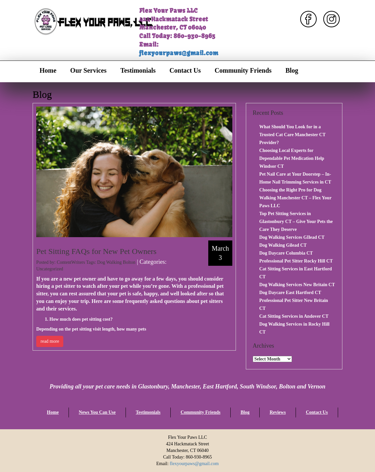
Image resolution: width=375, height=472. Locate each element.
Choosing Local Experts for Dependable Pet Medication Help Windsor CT (291, 158)
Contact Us (185, 70)
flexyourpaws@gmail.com (178, 53)
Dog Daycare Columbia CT (286, 253)
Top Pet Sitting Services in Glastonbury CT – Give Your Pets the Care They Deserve (296, 221)
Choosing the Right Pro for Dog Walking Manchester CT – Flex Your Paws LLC (295, 197)
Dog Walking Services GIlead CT (292, 237)
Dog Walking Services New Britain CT (297, 284)
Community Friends (243, 70)
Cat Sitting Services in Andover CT (294, 316)
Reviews (278, 412)
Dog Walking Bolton (116, 262)
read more (50, 341)
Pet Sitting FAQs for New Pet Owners (96, 251)
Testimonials (138, 70)
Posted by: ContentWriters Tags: (66, 262)
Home (48, 70)
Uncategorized (49, 268)
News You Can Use (97, 412)
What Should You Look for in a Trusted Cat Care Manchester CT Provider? (292, 134)
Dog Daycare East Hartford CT (290, 292)
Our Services (88, 70)
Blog (291, 70)
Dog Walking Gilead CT (283, 245)
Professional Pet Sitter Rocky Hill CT (296, 261)
